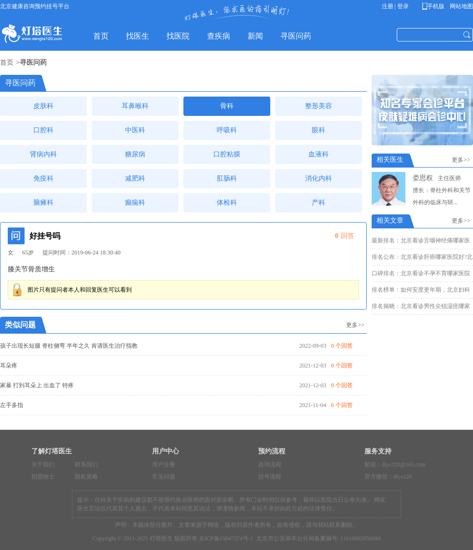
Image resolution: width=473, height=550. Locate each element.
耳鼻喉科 (135, 106)
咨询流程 (269, 464)
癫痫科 (135, 202)
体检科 (227, 202)
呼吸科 (227, 130)
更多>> (355, 325)
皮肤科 (43, 106)
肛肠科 (227, 178)
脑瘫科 (43, 202)
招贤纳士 (43, 476)
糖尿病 (135, 154)
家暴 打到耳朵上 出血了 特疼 (37, 385)
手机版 (435, 6)
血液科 (318, 154)
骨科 (227, 106)
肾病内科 (43, 154)
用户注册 (163, 464)
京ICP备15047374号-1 (226, 538)
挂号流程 (269, 476)
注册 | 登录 (395, 6)
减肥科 (135, 178)
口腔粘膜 (226, 154)
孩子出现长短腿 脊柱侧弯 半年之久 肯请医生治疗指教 (69, 345)
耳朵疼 (8, 365)
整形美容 (318, 106)
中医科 (135, 130)
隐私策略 (86, 476)
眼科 (318, 130)
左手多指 (11, 405)
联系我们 (86, 464)
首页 (7, 62)
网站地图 (460, 6)
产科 (318, 202)
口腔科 (43, 130)
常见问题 (163, 476)
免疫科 (43, 178)
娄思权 (423, 178)
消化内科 (318, 178)
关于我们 (43, 464)
